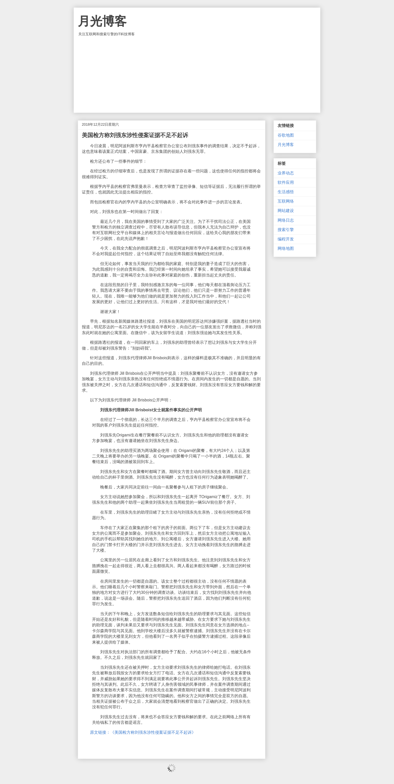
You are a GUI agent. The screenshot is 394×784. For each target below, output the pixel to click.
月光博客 (102, 21)
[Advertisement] (197, 74)
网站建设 (286, 210)
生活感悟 (286, 192)
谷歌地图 (286, 135)
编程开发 (286, 239)
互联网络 (286, 201)
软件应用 (286, 182)
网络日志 (286, 220)
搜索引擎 (286, 229)
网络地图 (286, 248)
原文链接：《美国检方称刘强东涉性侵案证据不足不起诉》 (143, 732)
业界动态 (286, 173)
